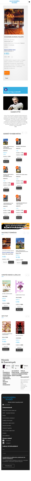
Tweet (6, 78)
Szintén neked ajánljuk (11, 275)
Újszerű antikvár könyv (9, 43)
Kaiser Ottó (6, 39)
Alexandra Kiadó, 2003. (8, 41)
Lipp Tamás (12, 39)
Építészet (22, 43)
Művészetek (17, 43)
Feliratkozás (8, 466)
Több (15, 126)
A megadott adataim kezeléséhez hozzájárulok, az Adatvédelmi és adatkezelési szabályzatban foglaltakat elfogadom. (15, 461)
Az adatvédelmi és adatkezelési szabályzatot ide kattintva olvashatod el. (14, 458)
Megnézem (19, 157)
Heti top (5, 316)
